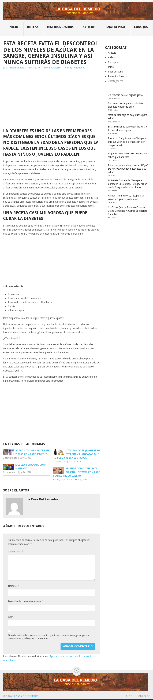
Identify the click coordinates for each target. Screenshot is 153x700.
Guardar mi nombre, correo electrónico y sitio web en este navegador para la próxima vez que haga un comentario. (48, 637)
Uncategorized (115, 81)
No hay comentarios (75, 67)
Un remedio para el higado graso (125, 95)
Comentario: (15, 551)
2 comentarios (10, 472)
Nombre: (13, 586)
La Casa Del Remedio (13, 67)
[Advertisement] (51, 95)
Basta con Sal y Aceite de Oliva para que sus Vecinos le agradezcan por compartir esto (127, 142)
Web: (10, 616)
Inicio (13, 27)
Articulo (89, 27)
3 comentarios (10, 458)
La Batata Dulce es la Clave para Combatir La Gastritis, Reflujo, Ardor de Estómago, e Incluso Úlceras (127, 184)
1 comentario (59, 461)
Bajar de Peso (115, 27)
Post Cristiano (115, 71)
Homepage (143, 696)
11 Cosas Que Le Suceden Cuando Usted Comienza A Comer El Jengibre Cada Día (127, 211)
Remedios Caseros (60, 27)
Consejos (141, 27)
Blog (129, 696)
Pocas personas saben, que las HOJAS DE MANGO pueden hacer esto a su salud (128, 169)
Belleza (32, 27)
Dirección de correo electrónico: (25, 601)
